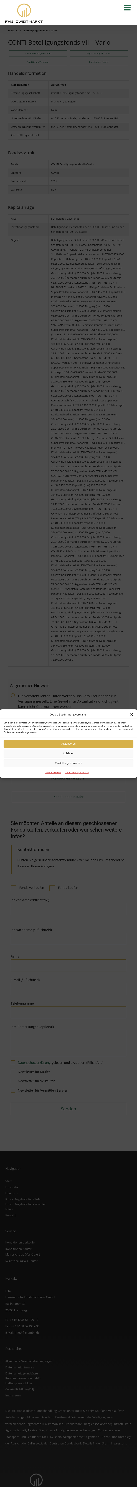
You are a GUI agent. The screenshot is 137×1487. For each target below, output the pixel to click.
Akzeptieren (68, 743)
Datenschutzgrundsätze (77, 772)
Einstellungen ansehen (68, 763)
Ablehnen (68, 753)
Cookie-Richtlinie (53, 772)
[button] (131, 714)
